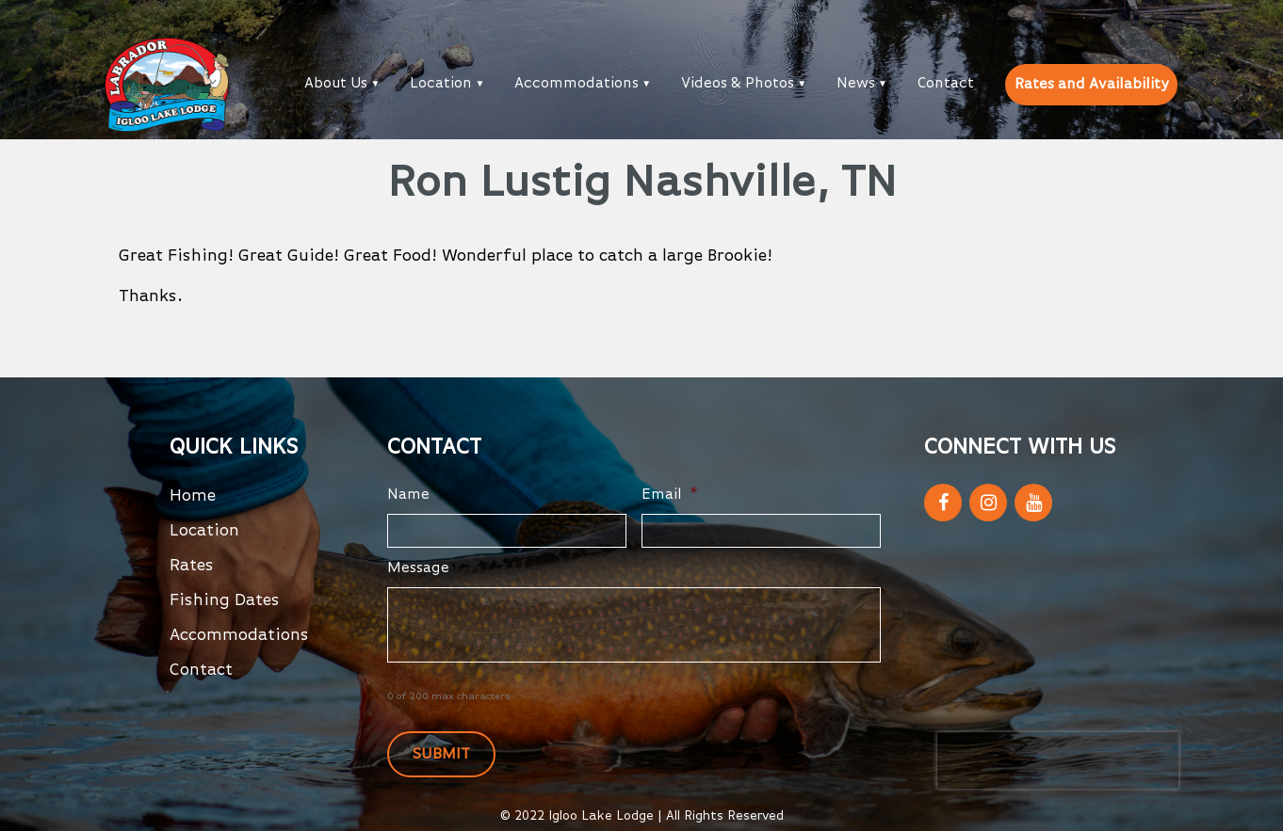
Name (408, 495)
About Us (335, 83)
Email (670, 495)
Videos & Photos (737, 83)
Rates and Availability (1091, 84)
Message (418, 568)
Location (441, 83)
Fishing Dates (225, 600)
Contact (946, 83)
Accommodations (576, 83)
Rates (192, 565)
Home (193, 495)
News (855, 83)
